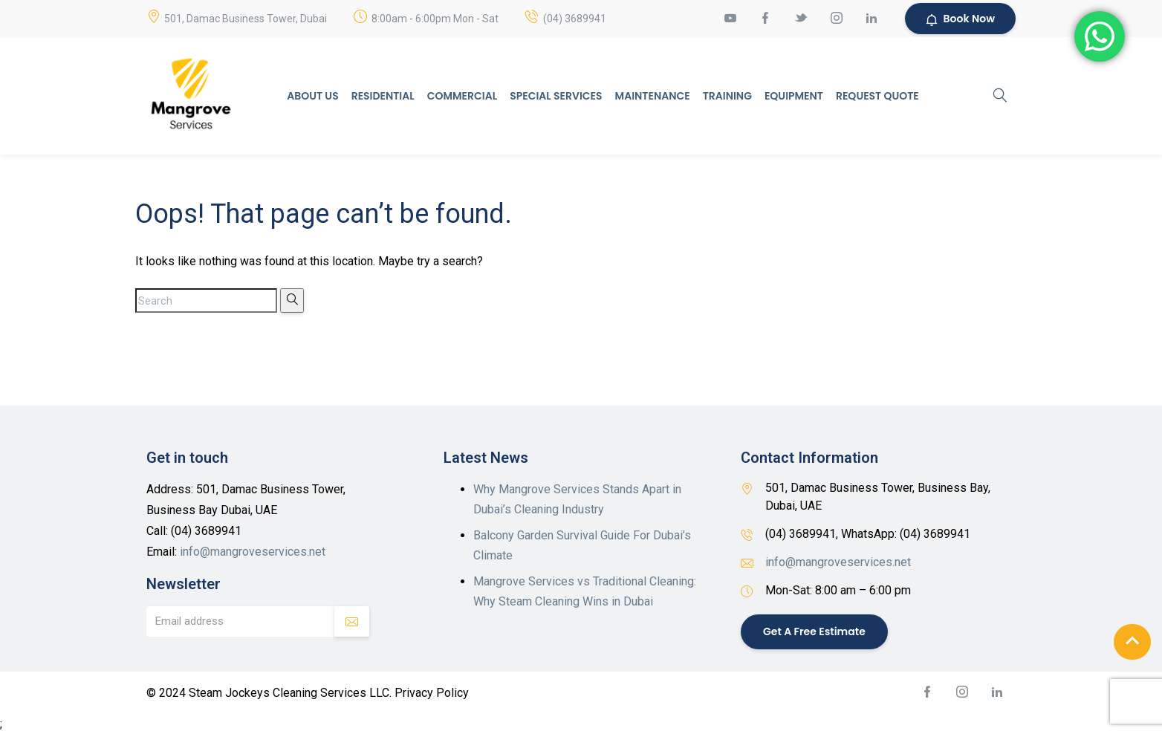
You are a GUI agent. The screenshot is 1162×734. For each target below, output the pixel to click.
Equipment (794, 95)
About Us (312, 95)
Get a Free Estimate (814, 631)
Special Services (556, 95)
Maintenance (652, 95)
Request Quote (877, 95)
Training (727, 95)
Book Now (960, 18)
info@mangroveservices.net (252, 552)
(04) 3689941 (574, 19)
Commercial (462, 95)
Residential (383, 95)
